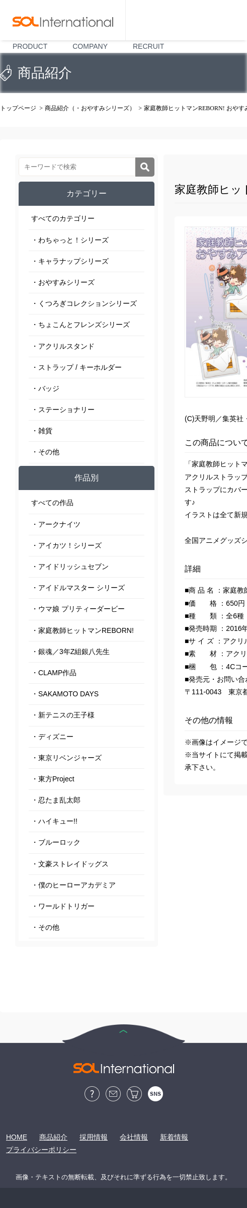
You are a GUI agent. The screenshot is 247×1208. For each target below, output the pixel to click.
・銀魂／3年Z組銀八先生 (70, 652)
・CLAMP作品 (53, 673)
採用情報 (93, 1137)
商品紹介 (53, 1137)
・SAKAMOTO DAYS (65, 694)
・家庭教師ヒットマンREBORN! (82, 630)
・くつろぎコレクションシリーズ (84, 303)
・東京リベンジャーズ (66, 758)
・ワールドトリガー (63, 906)
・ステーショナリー (63, 410)
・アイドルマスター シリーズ (78, 588)
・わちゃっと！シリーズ (70, 240)
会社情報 (134, 1137)
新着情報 (174, 1137)
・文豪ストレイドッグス (70, 864)
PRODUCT (30, 46)
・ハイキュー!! (54, 821)
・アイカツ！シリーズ (66, 545)
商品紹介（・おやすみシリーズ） (90, 108)
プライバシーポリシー (41, 1150)
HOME (16, 1137)
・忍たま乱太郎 (55, 800)
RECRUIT (148, 46)
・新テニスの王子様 (63, 715)
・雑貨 (41, 431)
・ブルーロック (55, 842)
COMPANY (90, 46)
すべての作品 (52, 503)
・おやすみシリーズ (63, 282)
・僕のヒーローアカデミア (73, 885)
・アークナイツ (55, 524)
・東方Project (52, 779)
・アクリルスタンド (63, 346)
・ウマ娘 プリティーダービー (78, 609)
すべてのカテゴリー (63, 218)
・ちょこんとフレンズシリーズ (80, 324)
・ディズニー (52, 737)
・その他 (45, 452)
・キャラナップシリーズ (70, 261)
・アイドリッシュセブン (70, 566)
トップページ (18, 108)
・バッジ (45, 388)
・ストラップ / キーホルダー (76, 367)
